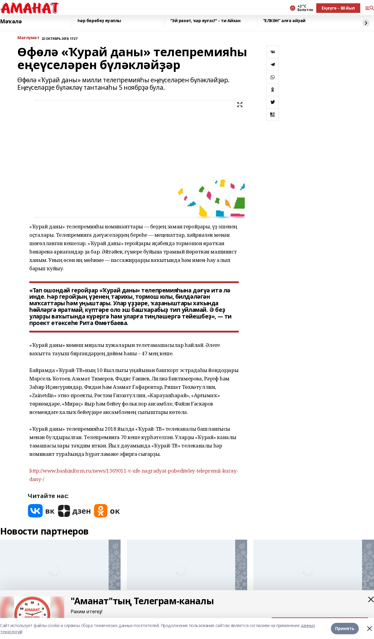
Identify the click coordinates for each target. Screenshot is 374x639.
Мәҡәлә (11, 21)
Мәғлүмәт (28, 37)
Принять (345, 628)
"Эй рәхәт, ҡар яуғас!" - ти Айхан (205, 20)
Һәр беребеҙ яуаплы (99, 20)
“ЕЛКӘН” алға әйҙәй (284, 20)
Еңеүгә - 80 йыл (338, 8)
